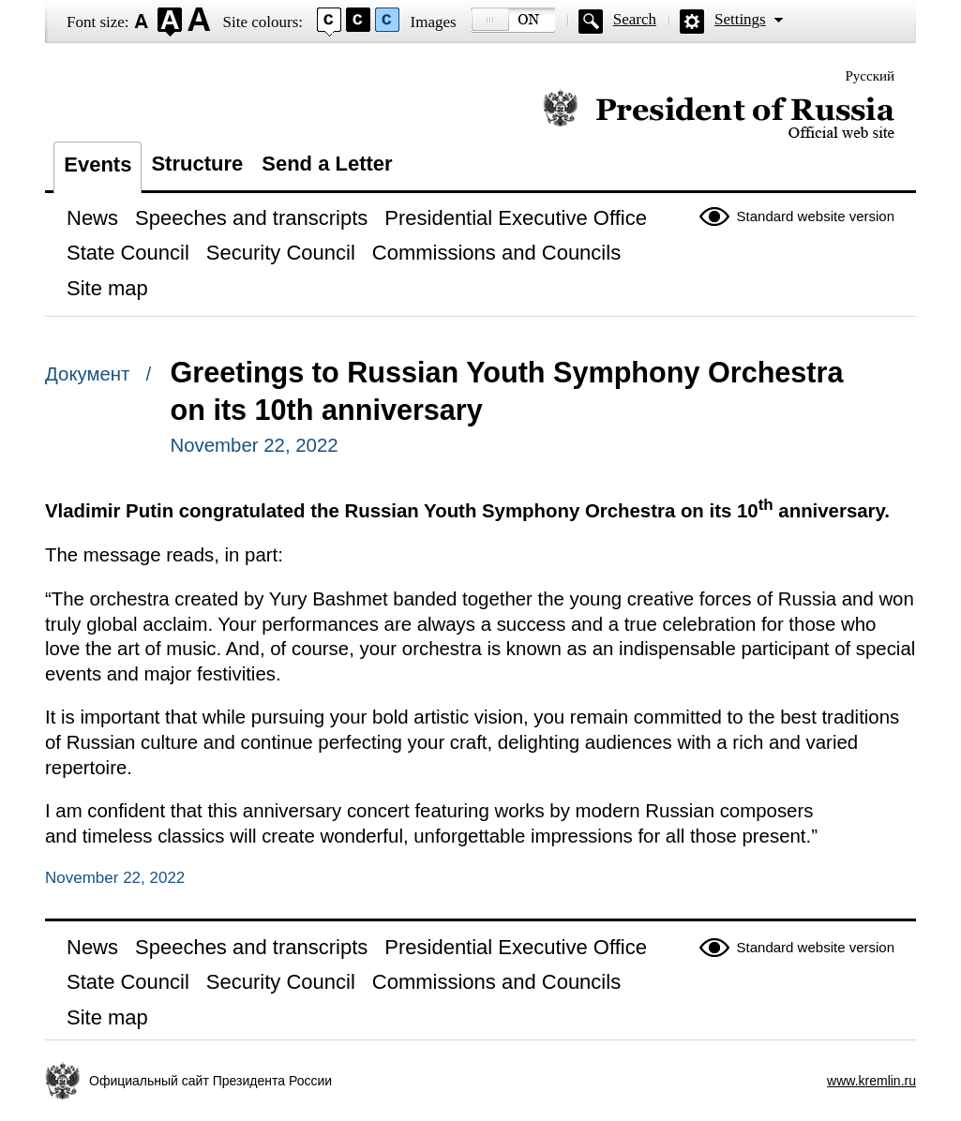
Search (634, 19)
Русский (870, 75)
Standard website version (815, 216)
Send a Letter (327, 163)
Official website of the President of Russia (718, 115)
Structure (197, 163)
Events (97, 164)
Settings (740, 19)
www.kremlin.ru (871, 1080)
